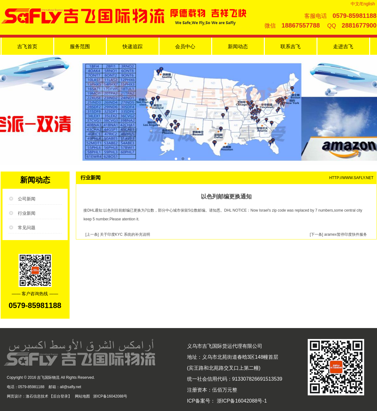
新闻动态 (238, 46)
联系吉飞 (290, 46)
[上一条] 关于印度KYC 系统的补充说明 (118, 234)
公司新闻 (26, 198)
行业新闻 (26, 213)
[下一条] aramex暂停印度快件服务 (338, 234)
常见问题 (26, 227)
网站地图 (82, 396)
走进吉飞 (343, 46)
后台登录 (60, 396)
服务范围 (80, 46)
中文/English (363, 3)
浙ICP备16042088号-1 (241, 400)
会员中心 (185, 46)
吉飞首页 (27, 46)
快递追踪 (133, 46)
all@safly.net (70, 387)
